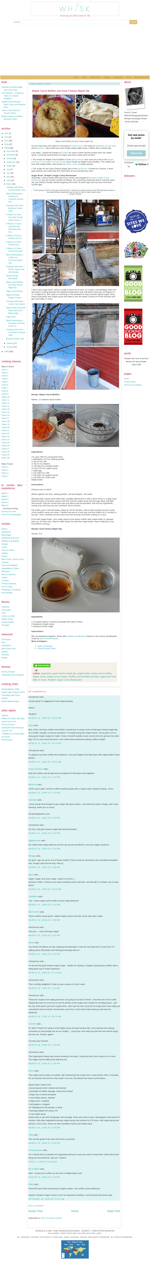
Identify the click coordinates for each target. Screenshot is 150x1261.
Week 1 (5, 493)
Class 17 (5, 418)
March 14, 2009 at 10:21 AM (44, 762)
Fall (3, 642)
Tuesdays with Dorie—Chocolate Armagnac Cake (15, 332)
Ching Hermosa (35, 1150)
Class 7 (5, 388)
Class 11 (5, 400)
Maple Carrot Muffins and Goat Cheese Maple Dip (14, 285)
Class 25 (5, 442)
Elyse (30, 725)
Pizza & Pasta (8, 550)
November (11, 155)
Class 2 (5, 372)
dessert (40, 148)
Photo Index (95, 77)
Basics (4, 529)
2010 (6, 144)
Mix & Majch (33, 1169)
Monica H (32, 784)
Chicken (5, 562)
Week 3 (5, 499)
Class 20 (5, 427)
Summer (5, 654)
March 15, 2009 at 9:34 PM (44, 954)
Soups (4, 556)
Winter (4, 658)
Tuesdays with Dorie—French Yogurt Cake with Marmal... (15, 269)
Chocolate (6, 610)
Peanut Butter (8, 622)
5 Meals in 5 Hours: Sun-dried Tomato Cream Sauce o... (14, 217)
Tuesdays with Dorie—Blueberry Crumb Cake (15, 208)
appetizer (100, 146)
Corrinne (32, 1024)
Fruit (4, 613)
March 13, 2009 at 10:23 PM (44, 743)
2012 (6, 137)
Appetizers (6, 532)
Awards (5, 715)
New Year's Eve (9, 648)
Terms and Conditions (133, 385)
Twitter (65, 153)
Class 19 (5, 424)
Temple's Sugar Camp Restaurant (64, 679)
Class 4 (5, 379)
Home (76, 77)
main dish (111, 146)
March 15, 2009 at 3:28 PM (44, 920)
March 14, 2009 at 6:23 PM (44, 849)
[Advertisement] (75, 52)
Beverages (6, 535)
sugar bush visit (108, 676)
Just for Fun (7, 731)
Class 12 (5, 403)
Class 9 (5, 394)
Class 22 (5, 433)
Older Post (113, 1211)
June (9, 173)
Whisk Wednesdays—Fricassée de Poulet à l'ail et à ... (15, 323)
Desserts (6, 571)
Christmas (6, 639)
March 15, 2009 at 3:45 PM (44, 935)
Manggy (32, 856)
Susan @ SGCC (35, 769)
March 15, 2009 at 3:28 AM (44, 867)
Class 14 (5, 409)
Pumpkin (5, 625)
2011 (6, 141)
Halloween (6, 645)
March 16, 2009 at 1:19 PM (44, 1045)
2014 (6, 133)
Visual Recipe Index (46, 648)
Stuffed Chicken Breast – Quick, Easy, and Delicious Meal (13, 104)
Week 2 (5, 496)
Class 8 (5, 391)
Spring (4, 651)
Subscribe (136, 153)
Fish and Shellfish (10, 565)
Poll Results (7, 740)
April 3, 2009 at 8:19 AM (42, 1162)
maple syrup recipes (57, 676)
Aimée (31, 942)
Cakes (4, 577)
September (11, 162)
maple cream (71, 164)
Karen (31, 1071)
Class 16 (5, 415)
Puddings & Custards (11, 590)
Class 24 (5, 439)
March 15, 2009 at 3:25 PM (44, 905)
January (10, 347)
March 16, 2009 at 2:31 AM (44, 988)
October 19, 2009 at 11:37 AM (46, 1199)
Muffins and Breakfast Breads (84, 676)
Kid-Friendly (7, 593)
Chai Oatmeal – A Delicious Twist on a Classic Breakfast (13, 96)
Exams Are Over (9, 511)
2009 (6, 148)
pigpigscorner (34, 840)
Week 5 (5, 505)
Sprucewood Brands (49, 638)
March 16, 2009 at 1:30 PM (44, 1063)
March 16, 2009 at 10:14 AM (44, 1016)
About (84, 77)
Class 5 (5, 382)
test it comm (33, 912)
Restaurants (118, 77)
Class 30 (5, 458)
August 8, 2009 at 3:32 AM (44, 1177)
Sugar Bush (11, 317)
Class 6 (5, 385)
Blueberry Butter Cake (15, 339)
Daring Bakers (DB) (10, 689)
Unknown (32, 800)
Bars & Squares (9, 574)
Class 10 (5, 397)
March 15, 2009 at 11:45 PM (44, 973)
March (9, 184)
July (8, 169)
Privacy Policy (130, 382)
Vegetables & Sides (10, 568)
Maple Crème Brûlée (14, 291)
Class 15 (5, 412)
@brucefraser (78, 159)
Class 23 (5, 436)
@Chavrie (82, 168)
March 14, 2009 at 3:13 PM (44, 793)
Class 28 (5, 452)
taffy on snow (39, 679)
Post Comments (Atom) (51, 1218)
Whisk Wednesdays (10, 701)
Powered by (136, 164)
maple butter (83, 673)
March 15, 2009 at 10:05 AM (44, 889)
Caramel (5, 607)
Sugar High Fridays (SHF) (13, 692)
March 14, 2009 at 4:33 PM (44, 833)
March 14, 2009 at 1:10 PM (44, 777)
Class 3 (5, 375)
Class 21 (5, 430)
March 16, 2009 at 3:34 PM (44, 1143)
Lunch (4, 547)
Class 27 (5, 449)
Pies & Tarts (7, 586)
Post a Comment (35, 1206)
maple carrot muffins (101, 673)
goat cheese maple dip (64, 673)
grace (30, 874)
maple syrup (77, 146)
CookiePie (33, 896)
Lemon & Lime (8, 616)
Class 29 (5, 455)
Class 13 (5, 406)
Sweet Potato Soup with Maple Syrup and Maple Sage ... (15, 310)
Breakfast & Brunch (10, 538)
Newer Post (35, 1211)
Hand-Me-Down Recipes (13, 675)
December (11, 151)
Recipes (107, 77)
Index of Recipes (45, 646)
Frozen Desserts (9, 583)
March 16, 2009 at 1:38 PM (44, 1128)
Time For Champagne (11, 514)
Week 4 (5, 502)
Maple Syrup (7, 619)
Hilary (31, 1184)
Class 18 (5, 421)
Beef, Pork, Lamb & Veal (13, 559)
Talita (30, 1135)
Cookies (5, 580)
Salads (5, 553)
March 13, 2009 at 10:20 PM (44, 718)
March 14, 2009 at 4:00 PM (44, 818)
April (9, 180)
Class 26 (5, 445)
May (9, 177)
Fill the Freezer (8, 672)
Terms (128, 77)
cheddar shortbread (75, 636)
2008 (6, 351)
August (10, 166)
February (10, 343)
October (10, 158)
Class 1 (5, 369)
